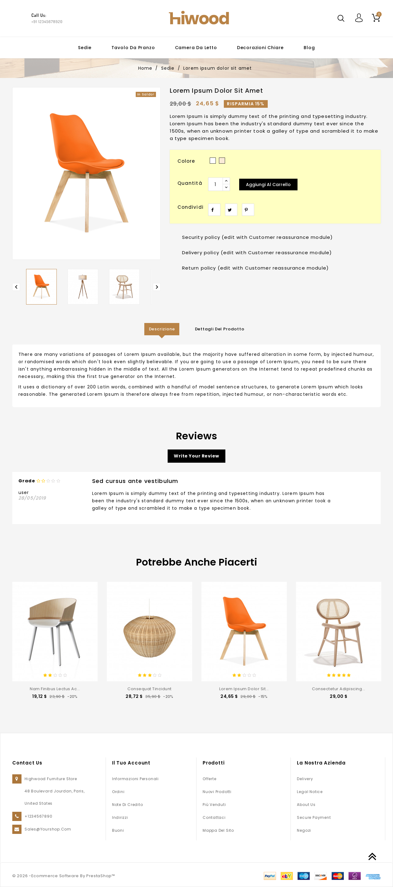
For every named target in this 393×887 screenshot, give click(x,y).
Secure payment (314, 817)
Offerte (209, 778)
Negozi (304, 830)
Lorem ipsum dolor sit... (244, 689)
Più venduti (214, 804)
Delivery (305, 778)
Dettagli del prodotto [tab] (219, 329)
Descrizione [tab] (162, 329)
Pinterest (248, 210)
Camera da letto (196, 48)
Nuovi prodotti (217, 791)
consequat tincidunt (149, 689)
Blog (309, 48)
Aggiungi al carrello (268, 184)
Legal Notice (309, 791)
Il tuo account (131, 763)
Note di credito (127, 804)
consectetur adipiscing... (338, 689)
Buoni (118, 830)
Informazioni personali (135, 778)
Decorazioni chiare (260, 48)
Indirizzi (120, 817)
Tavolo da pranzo (133, 48)
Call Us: (38, 15)
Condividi (214, 210)
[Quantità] (215, 184)
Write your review (196, 456)
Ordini (118, 791)
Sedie (84, 48)
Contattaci (214, 817)
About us (306, 804)
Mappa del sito (218, 830)
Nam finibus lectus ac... (55, 689)
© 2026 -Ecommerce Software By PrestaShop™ (63, 876)
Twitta (231, 210)
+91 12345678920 (47, 21)
